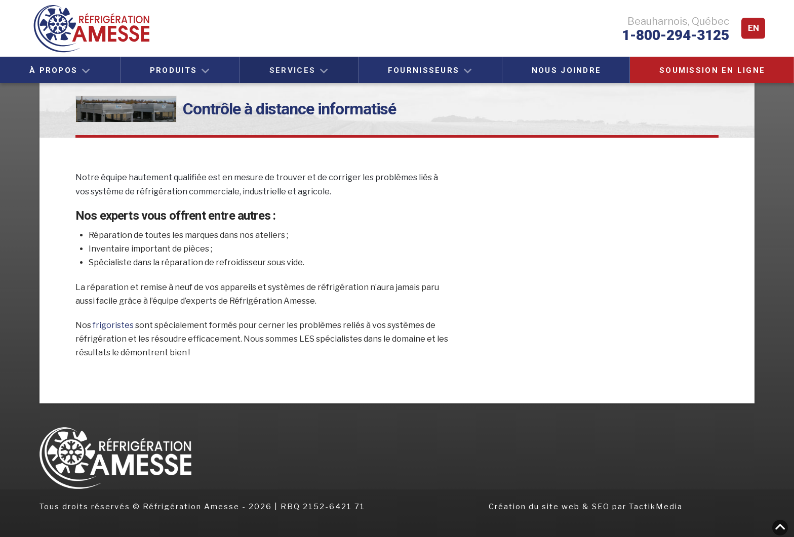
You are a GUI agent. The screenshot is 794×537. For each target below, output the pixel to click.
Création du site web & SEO (550, 506)
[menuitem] (753, 28)
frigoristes (114, 325)
